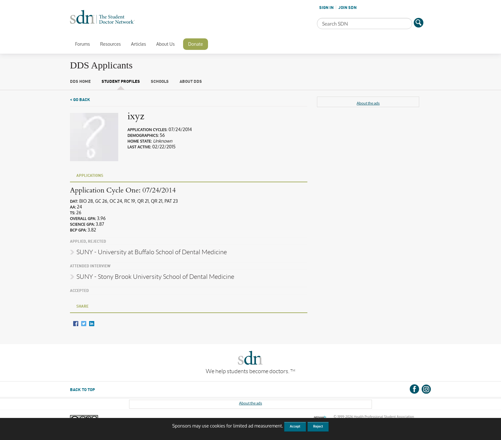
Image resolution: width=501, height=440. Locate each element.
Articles (138, 44)
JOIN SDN (347, 7)
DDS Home (80, 82)
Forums (82, 44)
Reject (318, 426)
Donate (195, 44)
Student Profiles (121, 82)
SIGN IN (326, 7)
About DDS (191, 82)
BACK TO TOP (82, 390)
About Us (165, 44)
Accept (295, 426)
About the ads (368, 103)
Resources (110, 44)
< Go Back (80, 100)
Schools (160, 82)
